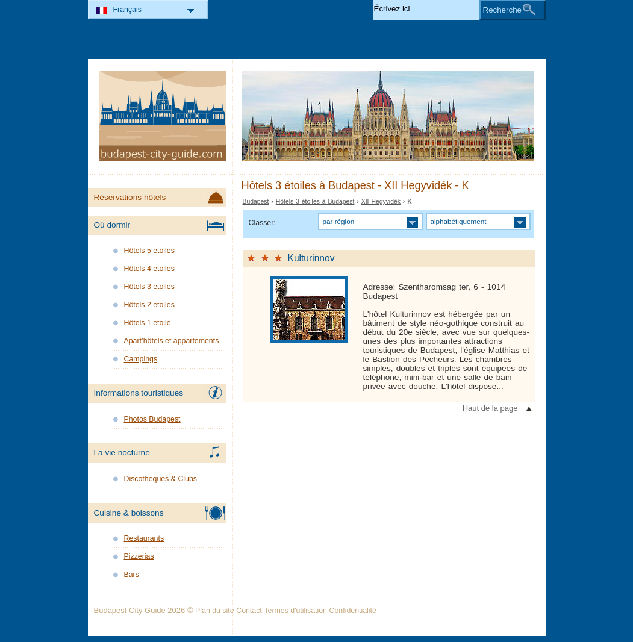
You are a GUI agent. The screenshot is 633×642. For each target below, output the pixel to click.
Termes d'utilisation (295, 610)
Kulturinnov (311, 258)
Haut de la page (490, 408)
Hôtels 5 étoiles (149, 250)
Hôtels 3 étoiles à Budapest (315, 201)
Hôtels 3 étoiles (149, 286)
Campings (141, 359)
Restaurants (144, 538)
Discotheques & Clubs (160, 479)
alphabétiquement (459, 221)
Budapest (256, 201)
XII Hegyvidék (381, 201)
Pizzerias (139, 556)
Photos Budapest (152, 419)
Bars (131, 574)
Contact (249, 610)
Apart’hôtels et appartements (171, 341)
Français (127, 9)
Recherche (502, 9)
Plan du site (214, 610)
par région (339, 221)
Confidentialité (352, 610)
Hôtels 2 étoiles (149, 305)
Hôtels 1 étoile (147, 323)
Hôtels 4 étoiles (149, 268)
